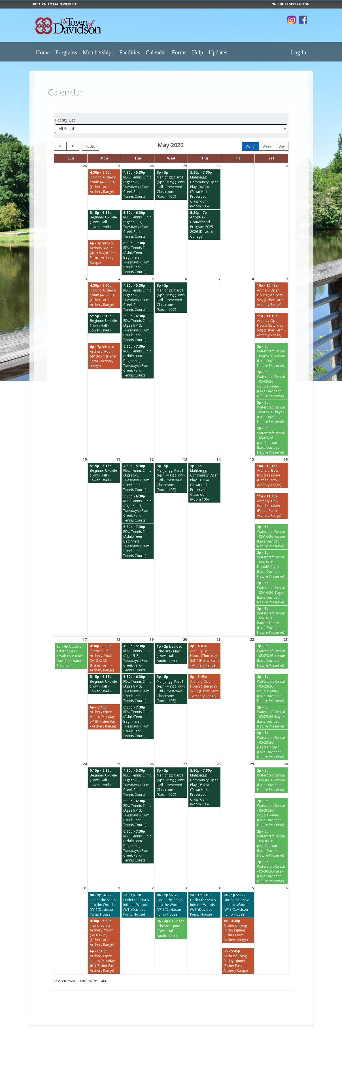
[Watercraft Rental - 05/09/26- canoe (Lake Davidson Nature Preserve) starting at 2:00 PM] (271, 356)
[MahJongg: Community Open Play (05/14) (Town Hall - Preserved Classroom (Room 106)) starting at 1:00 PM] (204, 483)
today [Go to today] (90, 146)
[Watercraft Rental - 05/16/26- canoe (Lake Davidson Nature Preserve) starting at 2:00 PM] (271, 536)
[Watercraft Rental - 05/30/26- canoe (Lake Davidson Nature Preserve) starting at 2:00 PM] (271, 780)
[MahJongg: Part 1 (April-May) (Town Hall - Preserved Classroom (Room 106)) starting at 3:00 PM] (171, 184)
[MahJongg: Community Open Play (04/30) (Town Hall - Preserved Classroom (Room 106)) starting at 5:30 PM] (204, 189)
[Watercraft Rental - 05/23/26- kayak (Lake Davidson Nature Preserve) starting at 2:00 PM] (271, 717)
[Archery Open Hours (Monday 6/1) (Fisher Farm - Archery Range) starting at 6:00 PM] (104, 961)
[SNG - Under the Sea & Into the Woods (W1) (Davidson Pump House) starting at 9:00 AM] (104, 905)
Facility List (65, 120)
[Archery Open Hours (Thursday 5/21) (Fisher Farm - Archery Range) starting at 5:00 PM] (204, 686)
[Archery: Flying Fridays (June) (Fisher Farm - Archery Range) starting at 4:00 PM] (238, 930)
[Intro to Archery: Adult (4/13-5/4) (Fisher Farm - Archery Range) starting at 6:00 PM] (104, 253)
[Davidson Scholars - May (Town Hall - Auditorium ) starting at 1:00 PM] (171, 653)
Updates (218, 52)
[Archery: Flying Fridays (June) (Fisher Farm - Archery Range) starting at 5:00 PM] (238, 961)
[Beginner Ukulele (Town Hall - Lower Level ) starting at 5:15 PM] (104, 220)
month (250, 146)
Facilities (129, 52)
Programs (66, 52)
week (267, 146)
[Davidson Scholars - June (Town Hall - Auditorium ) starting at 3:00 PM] (171, 928)
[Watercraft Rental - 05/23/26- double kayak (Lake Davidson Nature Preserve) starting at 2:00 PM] (271, 689)
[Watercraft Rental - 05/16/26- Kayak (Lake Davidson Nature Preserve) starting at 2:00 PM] (271, 592)
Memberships (98, 52)
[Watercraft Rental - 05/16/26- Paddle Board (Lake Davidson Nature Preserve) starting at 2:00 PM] (271, 621)
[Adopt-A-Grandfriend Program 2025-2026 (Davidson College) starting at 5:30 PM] (204, 225)
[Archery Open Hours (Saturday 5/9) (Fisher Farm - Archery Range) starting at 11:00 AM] (271, 326)
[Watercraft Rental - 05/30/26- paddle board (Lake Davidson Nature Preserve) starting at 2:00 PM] (271, 843)
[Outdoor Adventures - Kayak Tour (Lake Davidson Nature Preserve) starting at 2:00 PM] (71, 656)
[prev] (60, 146)
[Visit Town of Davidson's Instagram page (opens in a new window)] (291, 20)
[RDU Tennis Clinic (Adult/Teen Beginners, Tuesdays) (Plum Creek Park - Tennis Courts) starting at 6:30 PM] (138, 257)
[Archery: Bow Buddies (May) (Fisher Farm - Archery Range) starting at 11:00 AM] (271, 506)
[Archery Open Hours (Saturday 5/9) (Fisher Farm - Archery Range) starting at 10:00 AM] (271, 295)
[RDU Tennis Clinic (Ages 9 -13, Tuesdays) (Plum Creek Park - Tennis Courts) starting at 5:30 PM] (138, 225)
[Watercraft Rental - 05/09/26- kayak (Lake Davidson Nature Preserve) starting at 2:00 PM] (271, 412)
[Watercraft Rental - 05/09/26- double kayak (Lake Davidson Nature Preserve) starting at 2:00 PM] (271, 384)
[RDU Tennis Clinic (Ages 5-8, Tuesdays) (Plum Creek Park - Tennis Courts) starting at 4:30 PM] (138, 184)
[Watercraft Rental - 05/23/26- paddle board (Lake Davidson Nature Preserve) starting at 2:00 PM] (271, 745)
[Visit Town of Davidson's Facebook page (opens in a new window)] (303, 20)
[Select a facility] (171, 128)
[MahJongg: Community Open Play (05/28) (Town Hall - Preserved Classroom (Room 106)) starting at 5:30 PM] (204, 787)
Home (43, 52)
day (282, 146)
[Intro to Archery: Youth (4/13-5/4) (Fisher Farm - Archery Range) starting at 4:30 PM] (104, 182)
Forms (179, 52)
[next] (72, 146)
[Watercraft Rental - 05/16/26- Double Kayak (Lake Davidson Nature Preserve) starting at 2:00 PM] (271, 565)
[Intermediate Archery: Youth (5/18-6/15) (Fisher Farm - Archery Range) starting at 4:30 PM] (104, 658)
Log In (298, 52)
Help (197, 52)
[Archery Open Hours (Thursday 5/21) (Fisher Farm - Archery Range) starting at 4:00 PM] (204, 656)
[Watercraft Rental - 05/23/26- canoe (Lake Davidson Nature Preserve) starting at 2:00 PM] (271, 656)
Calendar (156, 52)
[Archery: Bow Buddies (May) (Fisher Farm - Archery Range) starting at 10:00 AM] (271, 475)
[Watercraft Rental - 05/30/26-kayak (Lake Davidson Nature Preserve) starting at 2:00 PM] (271, 871)
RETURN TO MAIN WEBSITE (55, 4)
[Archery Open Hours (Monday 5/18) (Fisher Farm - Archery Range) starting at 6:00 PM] (104, 717)
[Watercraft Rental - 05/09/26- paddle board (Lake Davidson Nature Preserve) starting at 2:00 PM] (271, 440)
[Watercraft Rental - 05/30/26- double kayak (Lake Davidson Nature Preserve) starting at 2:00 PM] (271, 813)
